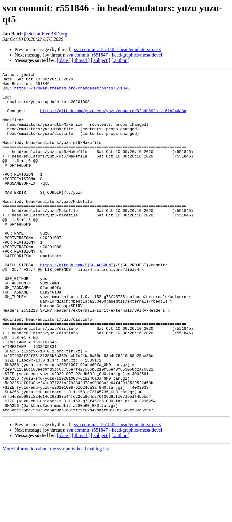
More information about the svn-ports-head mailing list (55, 516)
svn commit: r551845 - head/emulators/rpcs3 (117, 49)
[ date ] (64, 60)
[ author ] (120, 60)
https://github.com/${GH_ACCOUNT (76, 303)
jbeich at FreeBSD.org (45, 33)
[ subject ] (100, 60)
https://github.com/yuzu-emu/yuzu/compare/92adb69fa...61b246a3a (113, 119)
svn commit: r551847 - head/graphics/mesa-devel (114, 54)
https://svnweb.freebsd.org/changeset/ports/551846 (72, 91)
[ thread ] (81, 60)
